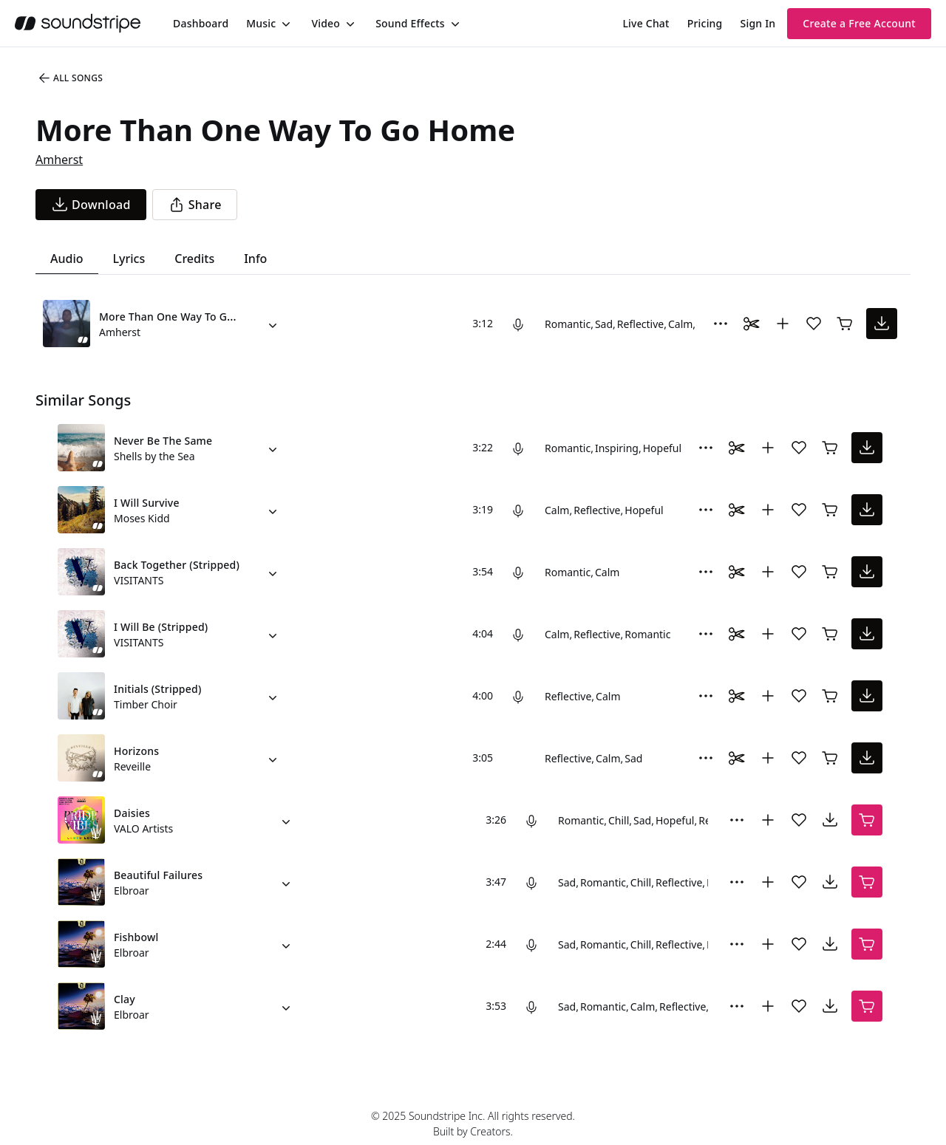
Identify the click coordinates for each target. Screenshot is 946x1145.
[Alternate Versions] (273, 323)
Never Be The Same (163, 441)
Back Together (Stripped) (176, 565)
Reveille (132, 766)
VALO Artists (143, 828)
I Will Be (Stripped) (161, 627)
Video (325, 23)
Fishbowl (136, 937)
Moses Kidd (142, 518)
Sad (604, 324)
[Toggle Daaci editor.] (751, 323)
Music (261, 23)
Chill (618, 820)
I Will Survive (147, 503)
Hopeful (662, 448)
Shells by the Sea (154, 456)
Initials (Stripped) (157, 689)
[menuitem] (200, 23)
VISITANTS (138, 580)
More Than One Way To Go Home (183, 317)
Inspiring (617, 448)
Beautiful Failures (158, 875)
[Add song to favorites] (813, 323)
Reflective (640, 324)
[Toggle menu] (284, 23)
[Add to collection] (782, 323)
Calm (680, 324)
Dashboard (200, 23)
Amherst (59, 159)
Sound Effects (410, 23)
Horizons (136, 751)
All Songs (70, 78)
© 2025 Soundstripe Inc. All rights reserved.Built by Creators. (473, 1123)
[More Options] (720, 323)
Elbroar (131, 890)
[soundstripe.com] (77, 23)
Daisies (132, 813)
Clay (124, 999)
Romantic (568, 324)
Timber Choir (145, 704)
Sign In (758, 23)
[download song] (90, 204)
